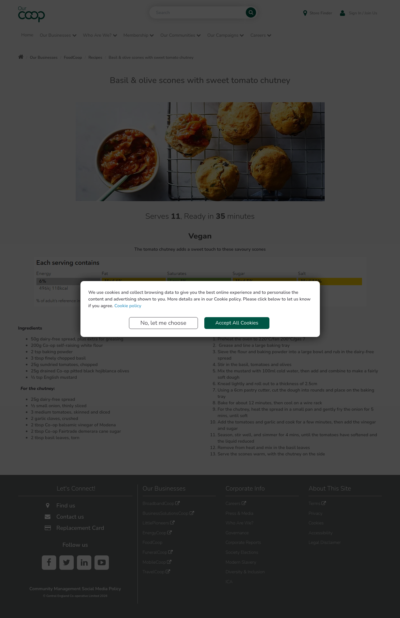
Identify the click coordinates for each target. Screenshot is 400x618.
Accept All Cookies (237, 322)
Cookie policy (127, 306)
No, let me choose (163, 323)
